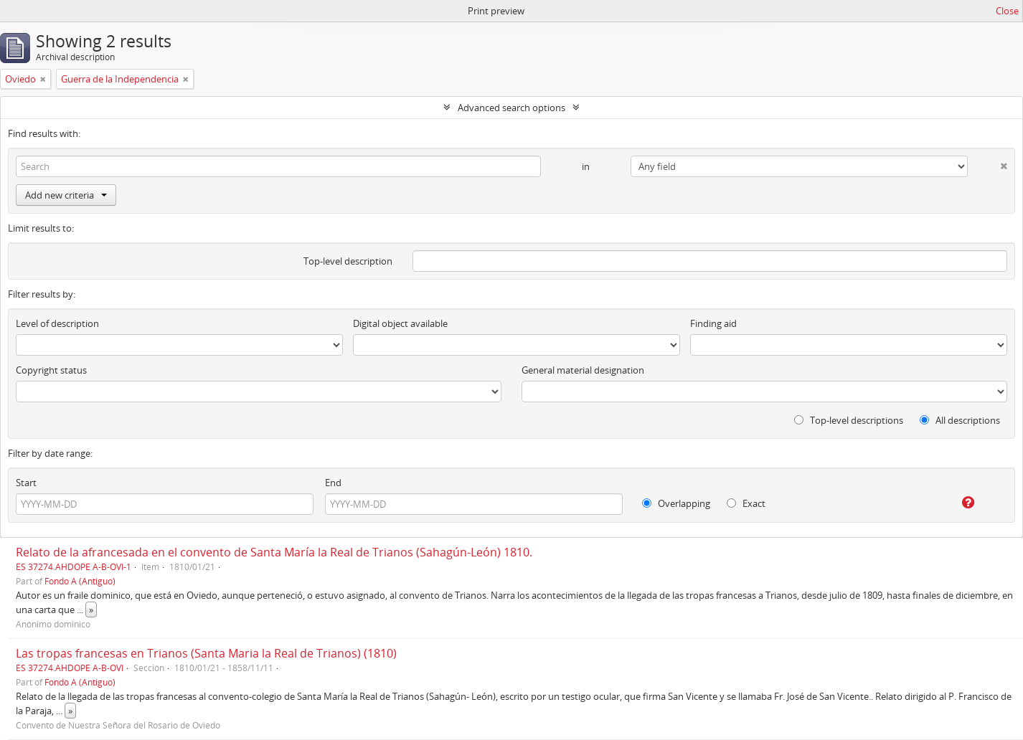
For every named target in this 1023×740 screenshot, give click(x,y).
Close (1007, 10)
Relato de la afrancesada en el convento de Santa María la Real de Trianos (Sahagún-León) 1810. (274, 552)
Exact (746, 503)
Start (26, 482)
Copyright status (51, 370)
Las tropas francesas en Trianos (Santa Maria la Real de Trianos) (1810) (206, 653)
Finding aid (713, 323)
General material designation (583, 370)
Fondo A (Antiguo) (80, 581)
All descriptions (960, 420)
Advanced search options (511, 107)
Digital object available (400, 323)
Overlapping (676, 503)
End (333, 482)
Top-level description (347, 261)
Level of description (57, 323)
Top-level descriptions (848, 420)
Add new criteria (66, 195)
